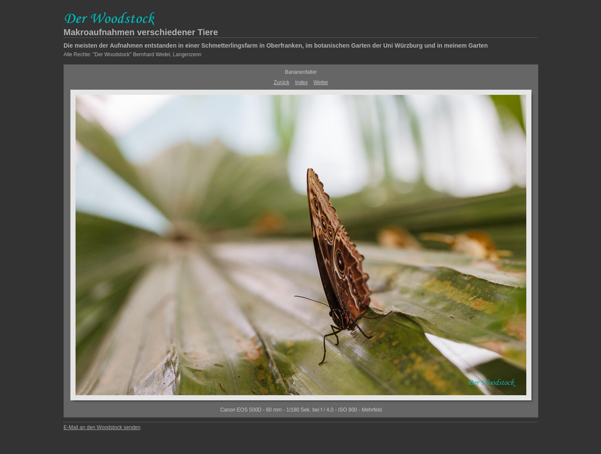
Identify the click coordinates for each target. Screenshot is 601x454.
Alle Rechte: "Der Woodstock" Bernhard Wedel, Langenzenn (132, 54)
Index (301, 82)
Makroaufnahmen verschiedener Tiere (141, 32)
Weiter (320, 82)
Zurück (281, 82)
